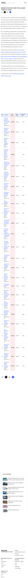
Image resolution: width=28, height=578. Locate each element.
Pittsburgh (17, 566)
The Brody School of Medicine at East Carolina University (7, 121)
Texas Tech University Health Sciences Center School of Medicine (6, 153)
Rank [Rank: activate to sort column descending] (2, 114)
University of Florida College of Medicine (6, 322)
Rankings (17, 553)
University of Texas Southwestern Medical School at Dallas (7, 212)
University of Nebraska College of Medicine (6, 346)
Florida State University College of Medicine (6, 265)
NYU (2, 560)
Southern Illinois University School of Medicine (6, 277)
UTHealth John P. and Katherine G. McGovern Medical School (6, 175)
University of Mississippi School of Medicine (6, 194)
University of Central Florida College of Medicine (6, 365)
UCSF (16, 564)
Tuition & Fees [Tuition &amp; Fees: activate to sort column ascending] (12, 115)
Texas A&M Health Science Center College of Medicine (6, 141)
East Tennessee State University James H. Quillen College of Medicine (6, 334)
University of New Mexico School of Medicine (6, 312)
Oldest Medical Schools (13, 510)
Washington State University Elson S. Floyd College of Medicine (6, 293)
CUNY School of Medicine (6, 285)
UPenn (2, 566)
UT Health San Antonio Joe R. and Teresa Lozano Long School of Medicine (6, 245)
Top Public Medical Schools (14, 505)
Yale (2, 563)
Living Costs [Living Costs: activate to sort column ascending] (17, 115)
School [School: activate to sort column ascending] (6, 114)
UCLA (16, 563)
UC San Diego (18, 568)
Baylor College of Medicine (6, 202)
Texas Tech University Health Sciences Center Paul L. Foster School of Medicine (7, 232)
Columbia (3, 565)
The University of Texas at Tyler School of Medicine (7, 222)
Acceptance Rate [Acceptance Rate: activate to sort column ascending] (22, 115)
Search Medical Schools (20, 552)
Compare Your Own (19, 555)
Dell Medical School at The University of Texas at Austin (7, 165)
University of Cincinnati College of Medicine (6, 355)
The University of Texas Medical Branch (7, 257)
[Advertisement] (14, 95)
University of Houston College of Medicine (6, 185)
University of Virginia (19, 561)
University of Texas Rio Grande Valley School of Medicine (7, 131)
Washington (3, 561)
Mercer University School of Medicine (6, 303)
